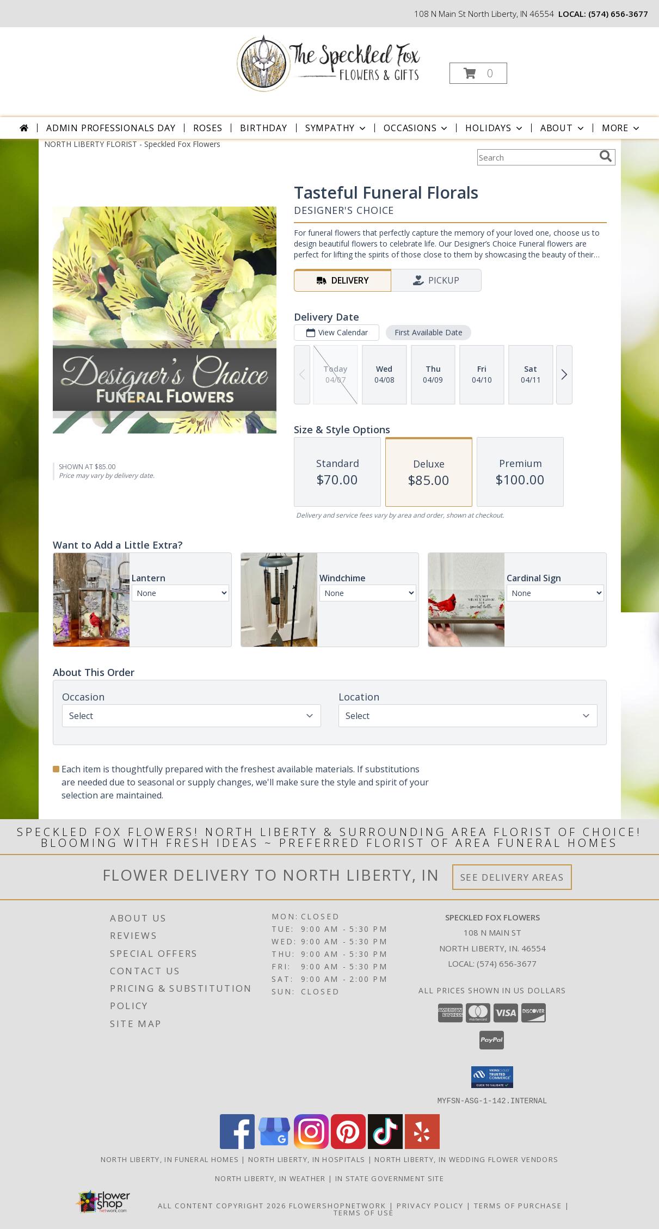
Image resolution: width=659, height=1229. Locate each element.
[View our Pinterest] (348, 1145)
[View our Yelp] (422, 1145)
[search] (605, 156)
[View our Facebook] (237, 1145)
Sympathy (336, 128)
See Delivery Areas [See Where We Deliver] (512, 877)
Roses (207, 128)
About (563, 128)
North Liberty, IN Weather (270, 1178)
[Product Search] (536, 157)
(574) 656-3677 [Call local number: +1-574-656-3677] (618, 13)
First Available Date (428, 332)
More (622, 128)
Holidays (494, 128)
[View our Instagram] (311, 1145)
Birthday (263, 128)
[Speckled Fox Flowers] (328, 62)
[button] (478, 73)
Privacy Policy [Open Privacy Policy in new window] (430, 1205)
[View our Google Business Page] (274, 1145)
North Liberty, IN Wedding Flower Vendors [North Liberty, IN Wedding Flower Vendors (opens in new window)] (466, 1159)
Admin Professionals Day (110, 128)
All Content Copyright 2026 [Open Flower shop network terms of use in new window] (222, 1205)
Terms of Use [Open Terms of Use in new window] (364, 1212)
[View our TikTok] (385, 1145)
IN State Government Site (389, 1178)
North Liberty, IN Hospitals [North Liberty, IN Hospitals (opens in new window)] (306, 1159)
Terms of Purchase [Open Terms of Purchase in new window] (518, 1205)
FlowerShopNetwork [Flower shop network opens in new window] (337, 1205)
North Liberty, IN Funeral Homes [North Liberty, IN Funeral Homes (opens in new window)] (170, 1159)
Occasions (416, 128)
